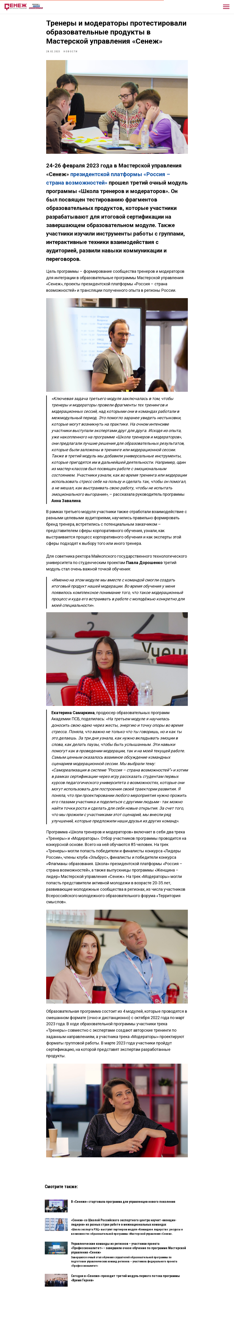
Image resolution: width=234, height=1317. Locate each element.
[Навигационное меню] (226, 7)
